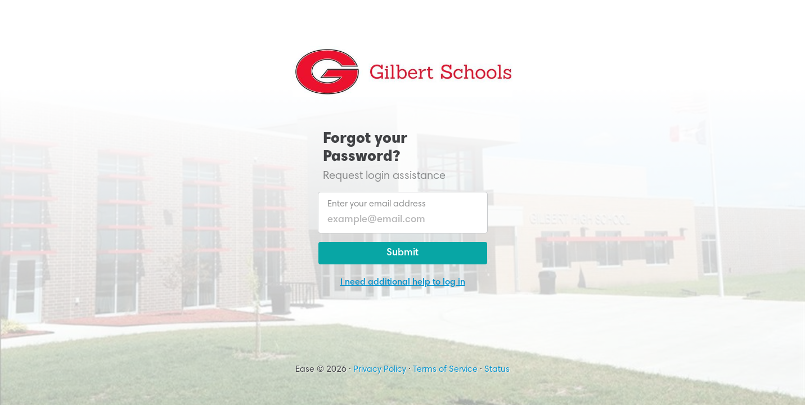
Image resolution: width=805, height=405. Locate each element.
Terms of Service (445, 369)
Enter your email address (376, 204)
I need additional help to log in (402, 282)
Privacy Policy (379, 369)
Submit (402, 253)
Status (497, 369)
